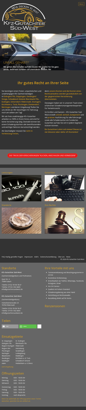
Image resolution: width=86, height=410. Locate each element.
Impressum (28, 257)
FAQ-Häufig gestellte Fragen (12, 257)
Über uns (61, 257)
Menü (81, 4)
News (68, 257)
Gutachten (50, 172)
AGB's (36, 257)
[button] (42, 155)
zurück (2, 53)
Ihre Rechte (50, 205)
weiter (84, 53)
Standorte (6, 205)
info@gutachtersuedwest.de (12, 289)
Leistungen (7, 172)
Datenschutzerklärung (48, 257)
